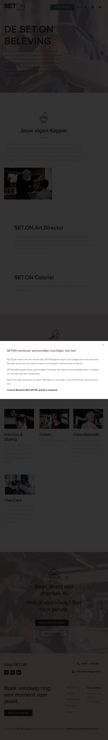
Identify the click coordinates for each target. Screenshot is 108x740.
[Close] (103, 345)
